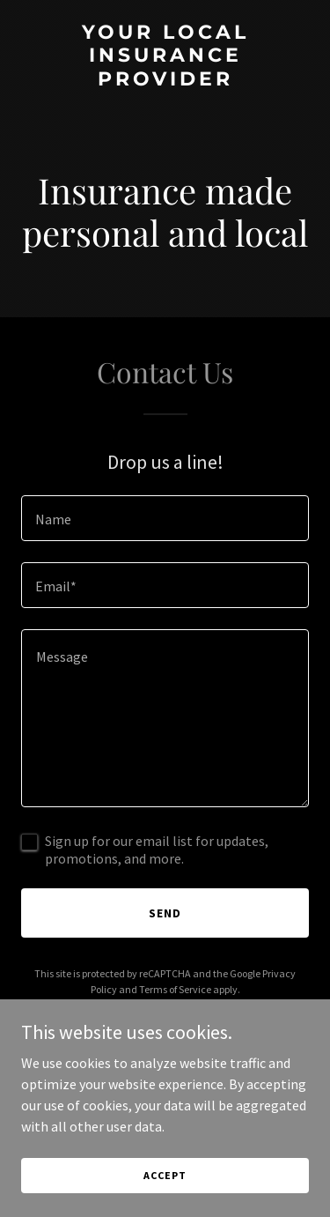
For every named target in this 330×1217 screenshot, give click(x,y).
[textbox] (165, 518)
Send (165, 913)
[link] (165, 80)
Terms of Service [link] (175, 989)
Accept (164, 1175)
